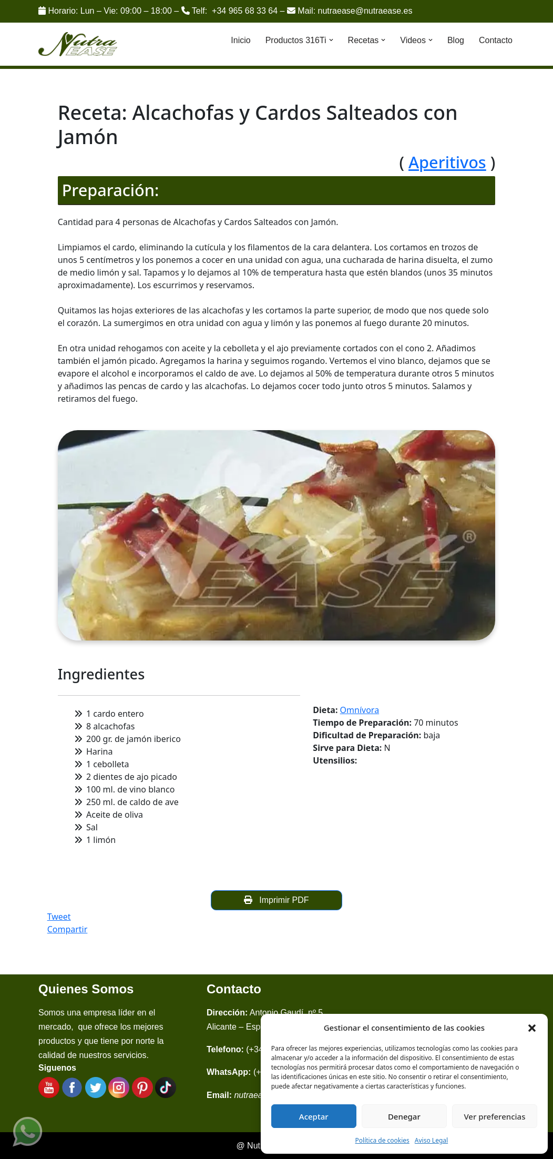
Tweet (59, 916)
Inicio (240, 40)
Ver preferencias (494, 1116)
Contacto (496, 40)
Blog (455, 40)
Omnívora (360, 710)
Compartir (67, 929)
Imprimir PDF (276, 900)
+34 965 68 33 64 (245, 10)
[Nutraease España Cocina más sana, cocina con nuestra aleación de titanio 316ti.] (78, 44)
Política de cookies (382, 1140)
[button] (532, 1027)
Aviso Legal (431, 1140)
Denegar (404, 1116)
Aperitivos (447, 162)
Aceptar (314, 1116)
